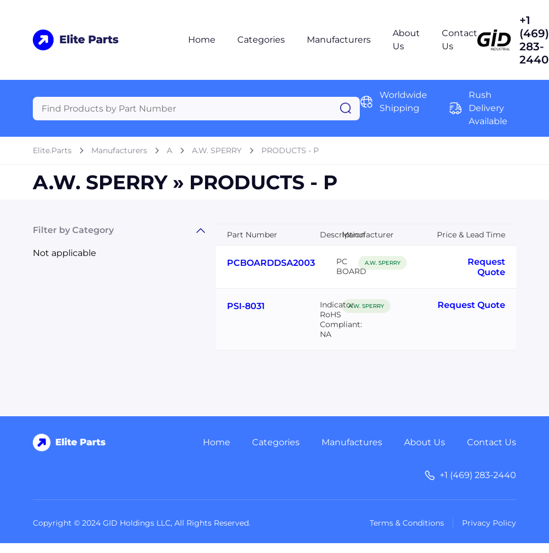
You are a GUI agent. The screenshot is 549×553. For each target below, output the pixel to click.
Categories (261, 39)
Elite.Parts (52, 150)
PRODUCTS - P (290, 150)
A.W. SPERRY (217, 150)
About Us (424, 442)
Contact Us (491, 442)
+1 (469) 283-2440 (534, 40)
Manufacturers (339, 39)
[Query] (196, 108)
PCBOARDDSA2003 (271, 263)
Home (201, 39)
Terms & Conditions (407, 523)
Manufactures (352, 442)
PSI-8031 (246, 306)
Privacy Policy (489, 523)
